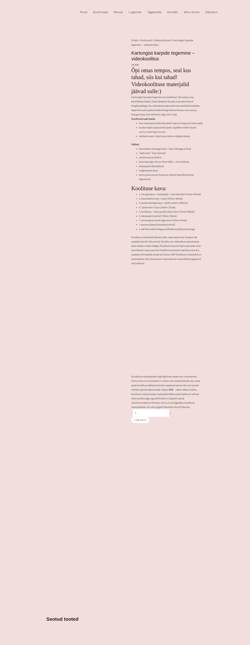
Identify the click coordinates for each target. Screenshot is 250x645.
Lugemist (135, 12)
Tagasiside (154, 12)
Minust (118, 12)
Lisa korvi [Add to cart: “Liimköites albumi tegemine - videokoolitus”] (153, 487)
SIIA (171, 389)
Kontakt (172, 12)
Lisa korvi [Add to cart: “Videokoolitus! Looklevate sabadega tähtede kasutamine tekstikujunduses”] (77, 494)
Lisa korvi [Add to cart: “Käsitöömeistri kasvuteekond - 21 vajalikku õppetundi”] (115, 488)
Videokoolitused (164, 40)
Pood (83, 12)
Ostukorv (211, 12)
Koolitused (100, 12)
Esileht (135, 40)
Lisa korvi (140, 419)
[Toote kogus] (151, 413)
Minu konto (192, 12)
